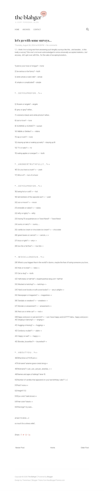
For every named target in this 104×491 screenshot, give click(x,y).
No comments (51, 45)
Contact (37, 29)
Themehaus (26, 480)
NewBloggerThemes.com (56, 480)
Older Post (85, 448)
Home (17, 29)
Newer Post (19, 448)
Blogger (50, 477)
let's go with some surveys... (33, 40)
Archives (26, 29)
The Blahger (32, 477)
